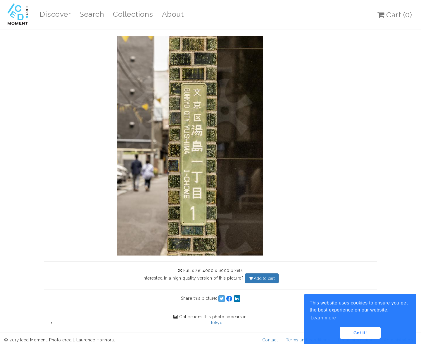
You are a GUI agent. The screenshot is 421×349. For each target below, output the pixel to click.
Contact (270, 340)
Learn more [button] (323, 317)
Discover (55, 14)
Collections (133, 14)
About (173, 14)
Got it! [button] (360, 333)
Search (92, 14)
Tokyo (216, 322)
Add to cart (262, 278)
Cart (394, 14)
